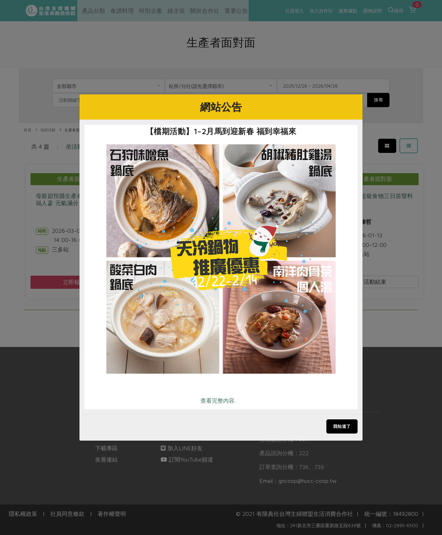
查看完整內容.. (218, 400)
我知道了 (342, 426)
